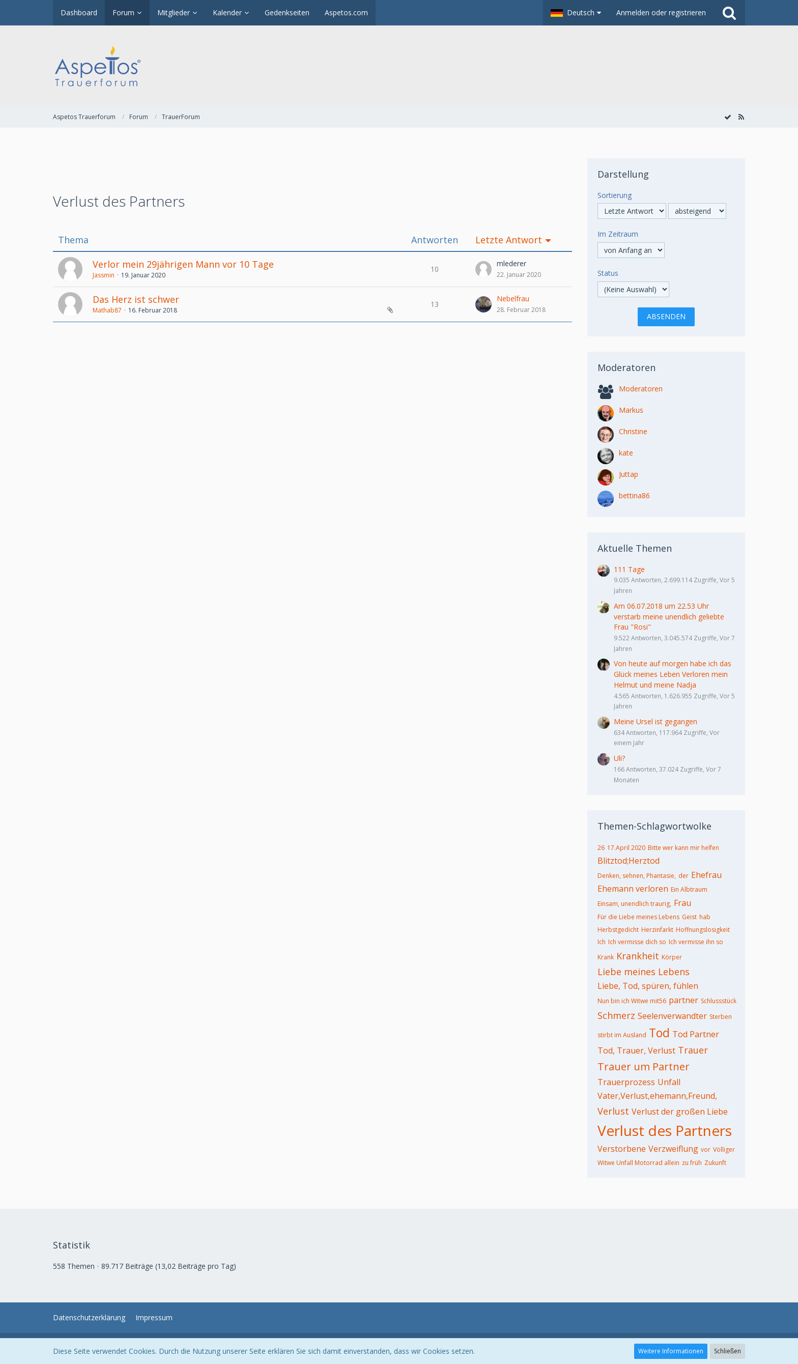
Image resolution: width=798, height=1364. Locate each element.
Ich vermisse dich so (637, 941)
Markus (631, 410)
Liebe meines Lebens (643, 971)
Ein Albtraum (689, 889)
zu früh (692, 1162)
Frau (682, 902)
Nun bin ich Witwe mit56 (631, 1001)
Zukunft (715, 1162)
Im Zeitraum (617, 234)
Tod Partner (695, 1034)
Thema (73, 240)
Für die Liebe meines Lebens (638, 917)
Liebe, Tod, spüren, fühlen (647, 985)
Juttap (628, 474)
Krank (605, 957)
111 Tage (629, 569)
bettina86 (634, 495)
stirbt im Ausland (621, 1035)
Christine (633, 431)
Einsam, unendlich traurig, (634, 903)
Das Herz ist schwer (136, 299)
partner (683, 1000)
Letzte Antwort (508, 240)
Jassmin (104, 275)
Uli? (619, 758)
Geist (689, 917)
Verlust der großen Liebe (680, 1111)
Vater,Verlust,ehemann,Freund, (657, 1095)
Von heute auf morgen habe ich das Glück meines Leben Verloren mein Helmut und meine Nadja (672, 674)
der (683, 875)
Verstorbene (621, 1148)
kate (626, 453)
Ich (601, 941)
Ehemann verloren (632, 888)
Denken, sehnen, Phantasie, (636, 875)
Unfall (669, 1082)
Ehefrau (706, 874)
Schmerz (616, 1015)
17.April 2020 (626, 847)
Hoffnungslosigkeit (703, 929)
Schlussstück (718, 1001)
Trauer (693, 1050)
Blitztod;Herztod (628, 860)
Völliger (724, 1149)
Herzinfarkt (657, 929)
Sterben (720, 1016)
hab (704, 917)
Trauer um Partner (643, 1066)
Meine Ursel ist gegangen (655, 721)
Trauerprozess (626, 1082)
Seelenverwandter (672, 1015)
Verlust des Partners (664, 1130)
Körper (672, 957)
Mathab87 (107, 310)
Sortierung (614, 195)
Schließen (727, 1351)
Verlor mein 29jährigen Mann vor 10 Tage (183, 264)
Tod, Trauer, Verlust (636, 1050)
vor (705, 1149)
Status (607, 273)
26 (601, 847)
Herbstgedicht (618, 929)
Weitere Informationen (670, 1351)
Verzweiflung (673, 1148)
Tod (659, 1033)
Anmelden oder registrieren (661, 12)
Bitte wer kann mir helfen (683, 847)
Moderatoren (641, 388)
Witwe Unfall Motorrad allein (638, 1162)
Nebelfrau (513, 298)
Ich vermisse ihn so (696, 941)
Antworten (434, 240)
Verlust (613, 1111)
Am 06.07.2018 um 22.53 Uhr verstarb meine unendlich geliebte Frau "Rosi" (669, 616)
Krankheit (637, 956)
